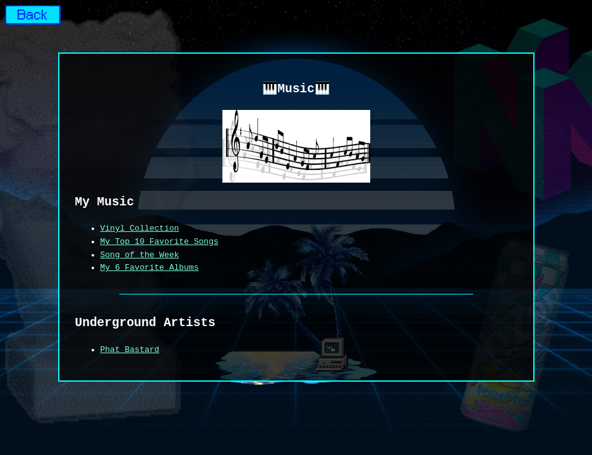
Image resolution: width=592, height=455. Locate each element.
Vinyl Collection (139, 228)
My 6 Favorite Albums (149, 268)
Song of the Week (139, 255)
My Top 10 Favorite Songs (159, 242)
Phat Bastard (130, 350)
